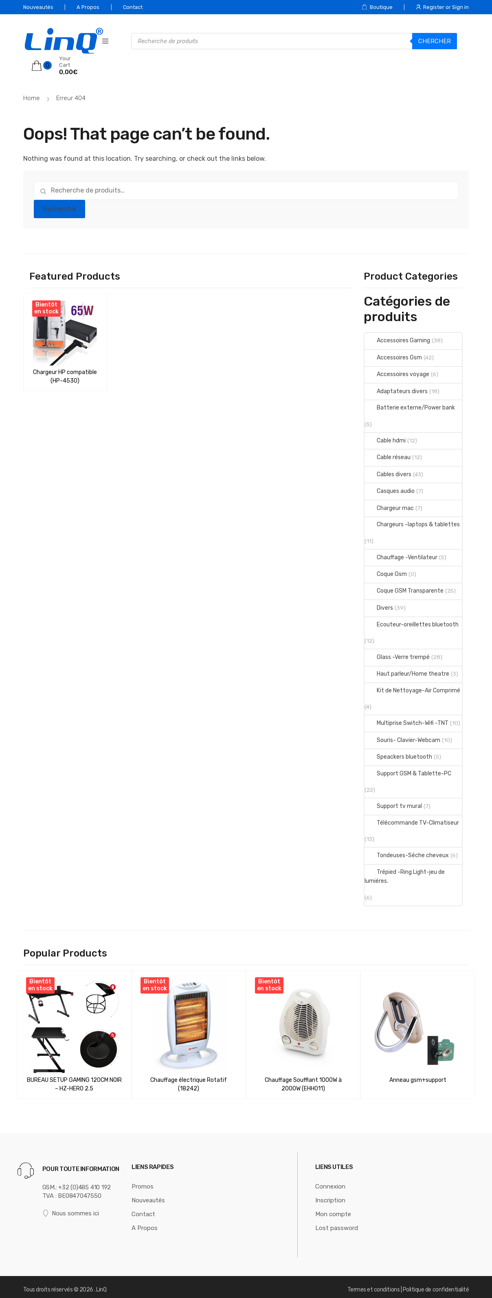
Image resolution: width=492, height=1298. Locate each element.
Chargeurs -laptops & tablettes (412, 524)
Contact (133, 7)
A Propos (88, 7)
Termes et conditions (373, 1283)
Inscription (330, 1194)
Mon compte (333, 1208)
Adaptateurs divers (396, 391)
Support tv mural (393, 806)
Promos (143, 1180)
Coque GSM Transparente (404, 590)
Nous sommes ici (70, 1207)
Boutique (377, 7)
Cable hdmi (385, 440)
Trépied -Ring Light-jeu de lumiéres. (405, 877)
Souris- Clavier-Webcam (402, 740)
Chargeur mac (389, 508)
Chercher (434, 41)
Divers (379, 607)
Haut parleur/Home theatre (407, 673)
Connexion (330, 1180)
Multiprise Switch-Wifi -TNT (406, 723)
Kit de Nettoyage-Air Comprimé (412, 690)
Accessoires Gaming (397, 340)
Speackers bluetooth (398, 756)
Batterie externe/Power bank (410, 407)
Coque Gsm (386, 574)
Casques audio (390, 491)
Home (31, 98)
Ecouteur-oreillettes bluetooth (412, 624)
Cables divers (388, 474)
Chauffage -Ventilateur (401, 557)
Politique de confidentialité (436, 1283)
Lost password (336, 1222)
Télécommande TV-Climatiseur (412, 822)
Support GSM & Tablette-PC (408, 773)
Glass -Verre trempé (397, 657)
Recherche (59, 209)
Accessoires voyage (397, 374)
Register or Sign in (442, 7)
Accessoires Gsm (393, 357)
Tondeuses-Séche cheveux (407, 855)
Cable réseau (388, 457)
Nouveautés (38, 7)
